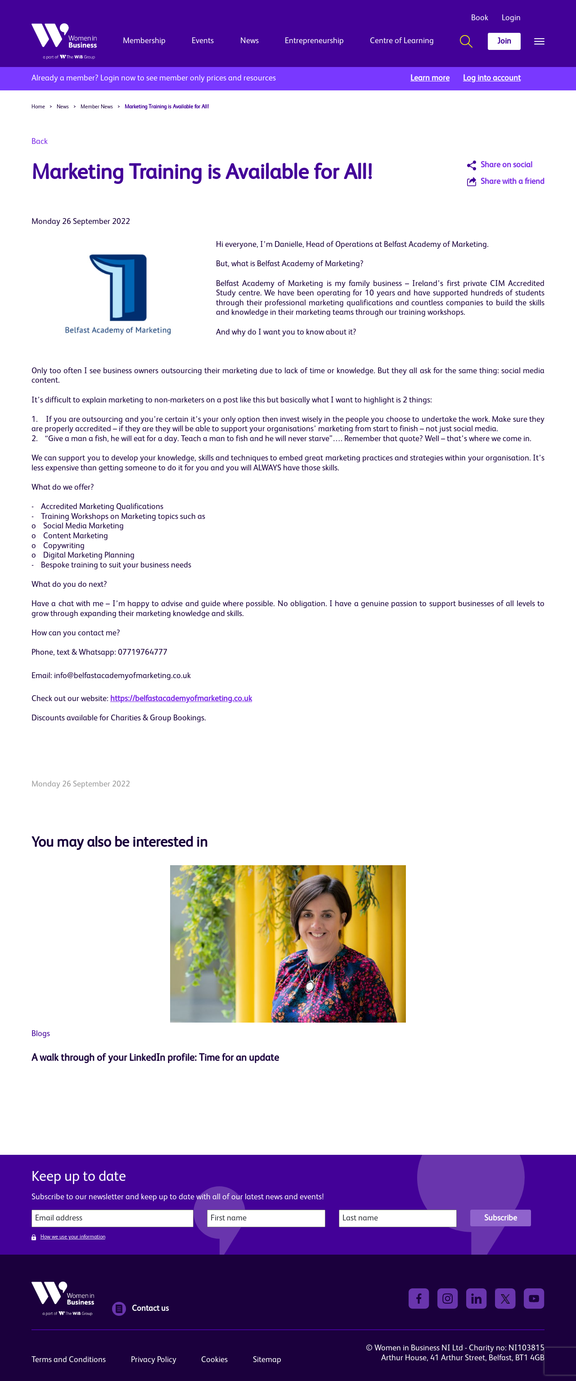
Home (38, 107)
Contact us (140, 1309)
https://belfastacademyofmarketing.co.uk (181, 699)
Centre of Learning (402, 41)
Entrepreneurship (314, 41)
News (249, 41)
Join (504, 41)
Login (511, 18)
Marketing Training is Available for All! (167, 107)
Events (203, 41)
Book (479, 18)
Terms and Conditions (69, 1360)
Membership (144, 41)
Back (40, 142)
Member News (97, 107)
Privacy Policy (153, 1360)
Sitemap (267, 1360)
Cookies (214, 1360)
